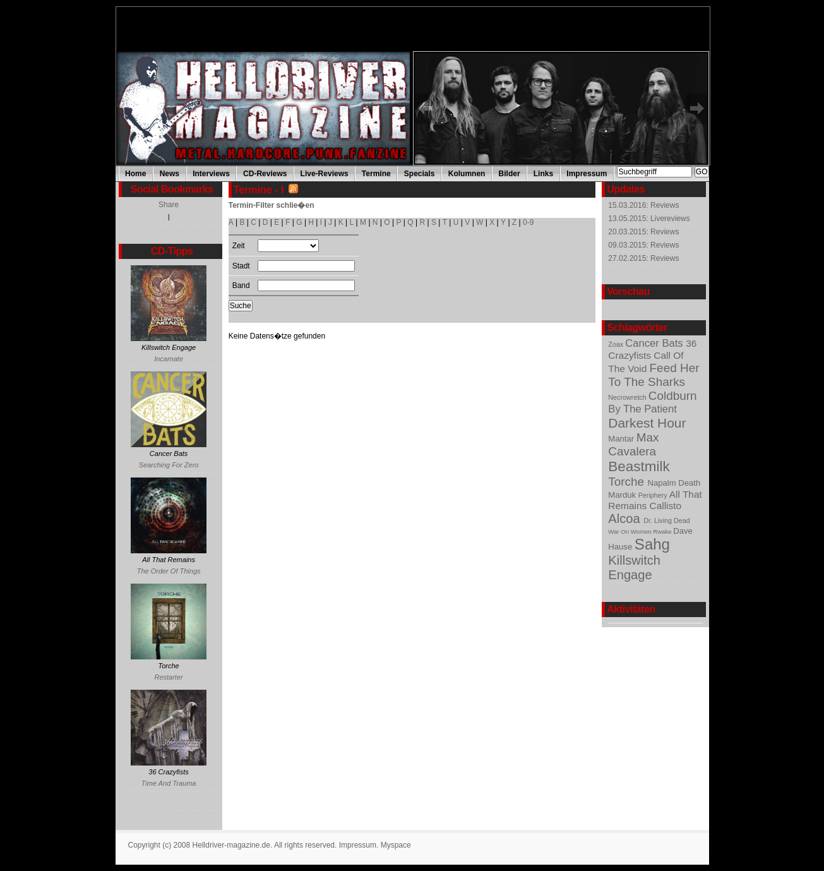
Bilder (509, 173)
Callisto (666, 505)
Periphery (653, 495)
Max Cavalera (633, 444)
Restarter (168, 677)
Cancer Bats (655, 343)
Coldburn (672, 395)
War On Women (630, 531)
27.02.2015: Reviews (643, 258)
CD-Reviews (265, 173)
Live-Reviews (325, 173)
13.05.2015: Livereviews (649, 218)
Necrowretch (628, 397)
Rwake (663, 531)
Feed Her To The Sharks (653, 374)
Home (135, 173)
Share (168, 204)
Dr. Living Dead (666, 520)
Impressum (586, 173)
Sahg (652, 544)
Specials (419, 173)
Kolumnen (467, 173)
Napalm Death (673, 483)
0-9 (528, 222)
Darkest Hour (647, 423)
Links (543, 173)
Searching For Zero (169, 465)
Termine (376, 173)
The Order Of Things (169, 571)
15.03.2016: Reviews (643, 205)
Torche (627, 481)
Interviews (211, 173)
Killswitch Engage (634, 567)
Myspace (396, 845)
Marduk (623, 495)
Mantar (622, 438)
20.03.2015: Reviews (643, 231)
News (169, 173)
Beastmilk (638, 466)
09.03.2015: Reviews (643, 245)
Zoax (616, 344)
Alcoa (625, 519)
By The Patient (642, 409)
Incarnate (168, 359)
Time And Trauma (168, 783)
